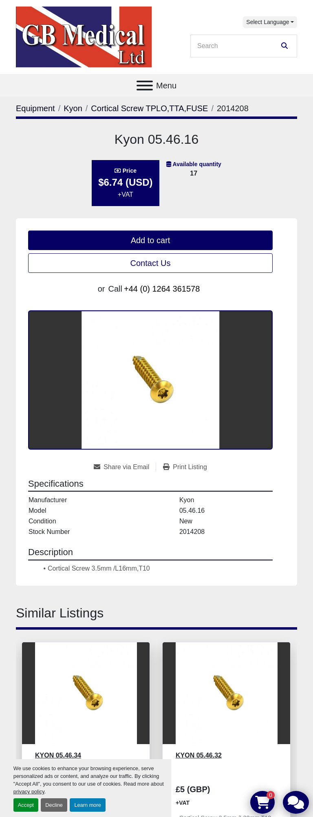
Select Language (267, 22)
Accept (26, 805)
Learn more (87, 805)
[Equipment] (35, 108)
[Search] (238, 46)
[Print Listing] (185, 467)
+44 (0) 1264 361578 (162, 288)
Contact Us (150, 263)
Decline (54, 805)
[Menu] (145, 85)
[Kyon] (73, 108)
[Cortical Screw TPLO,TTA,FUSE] (149, 108)
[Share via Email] (124, 467)
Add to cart (150, 240)
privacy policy (28, 791)
